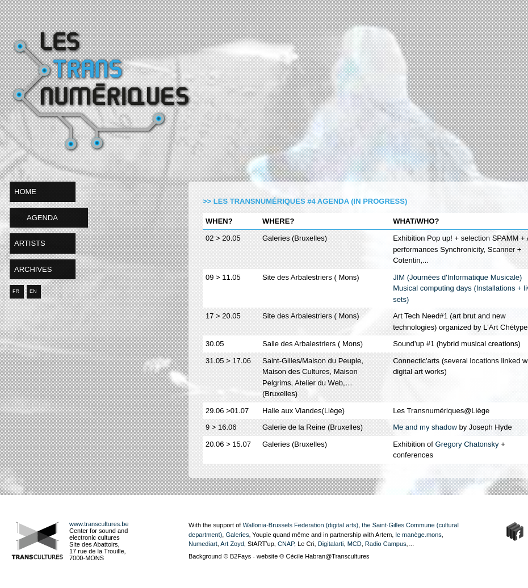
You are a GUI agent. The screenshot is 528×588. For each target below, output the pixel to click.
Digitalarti (331, 543)
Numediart (202, 543)
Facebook (515, 531)
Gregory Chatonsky (466, 444)
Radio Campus (386, 543)
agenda (42, 217)
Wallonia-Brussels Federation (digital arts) (300, 525)
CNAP (286, 543)
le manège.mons (418, 534)
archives (33, 269)
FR (15, 291)
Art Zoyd (232, 543)
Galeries (237, 534)
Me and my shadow (425, 427)
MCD (354, 543)
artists (29, 243)
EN (33, 291)
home (25, 191)
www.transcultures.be (99, 523)
